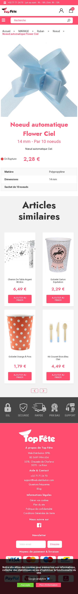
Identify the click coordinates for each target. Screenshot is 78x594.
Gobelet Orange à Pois (20, 356)
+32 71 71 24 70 (15, 2)
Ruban (41, 31)
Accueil (6, 31)
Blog (39, 488)
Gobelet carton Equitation (58, 280)
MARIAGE (23, 31)
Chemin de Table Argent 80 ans (20, 280)
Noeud (56, 31)
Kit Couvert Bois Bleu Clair (58, 358)
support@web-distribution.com (39, 480)
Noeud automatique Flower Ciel (20, 34)
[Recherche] (39, 20)
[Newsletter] (31, 544)
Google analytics (37, 578)
